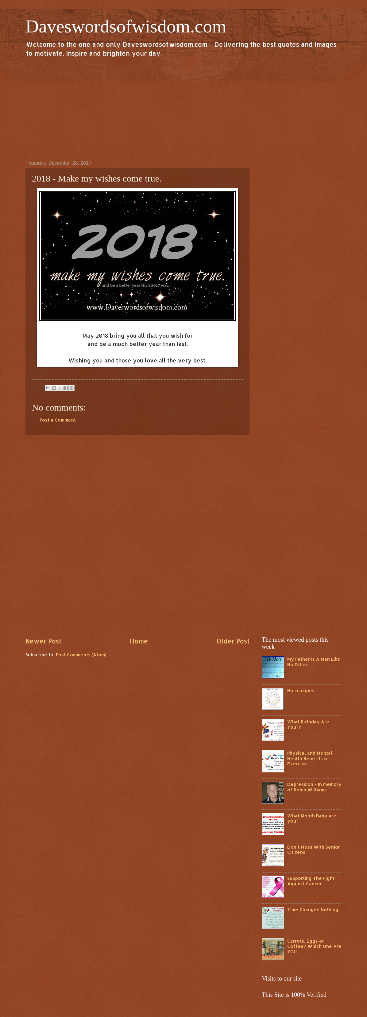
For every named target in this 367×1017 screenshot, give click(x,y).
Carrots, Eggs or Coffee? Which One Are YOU (314, 946)
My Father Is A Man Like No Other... (313, 661)
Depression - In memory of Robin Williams (314, 787)
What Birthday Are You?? (308, 724)
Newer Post (43, 641)
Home (139, 641)
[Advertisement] (183, 108)
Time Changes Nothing (312, 909)
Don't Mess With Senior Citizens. (313, 849)
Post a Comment (58, 420)
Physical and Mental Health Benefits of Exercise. (309, 758)
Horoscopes (301, 690)
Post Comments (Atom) (81, 655)
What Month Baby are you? (311, 818)
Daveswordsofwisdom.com (125, 26)
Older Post (232, 641)
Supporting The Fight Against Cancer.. (310, 881)
